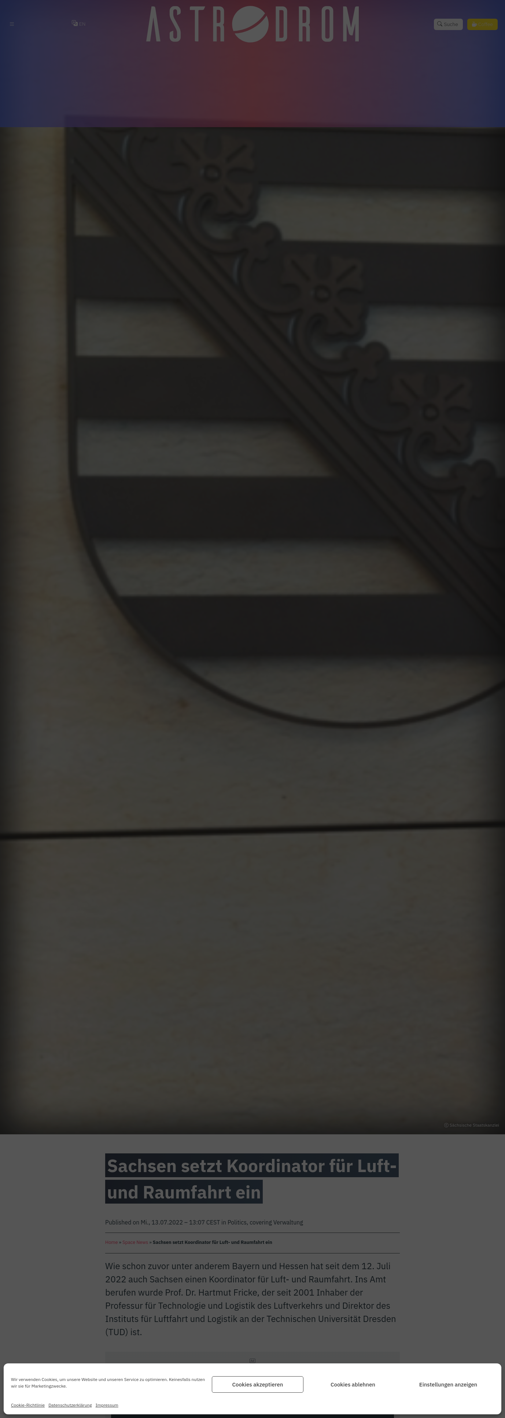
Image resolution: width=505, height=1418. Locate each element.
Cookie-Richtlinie (28, 1405)
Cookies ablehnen (353, 1384)
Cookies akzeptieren (257, 1384)
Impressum (107, 1405)
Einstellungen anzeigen (448, 1384)
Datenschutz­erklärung (70, 1405)
